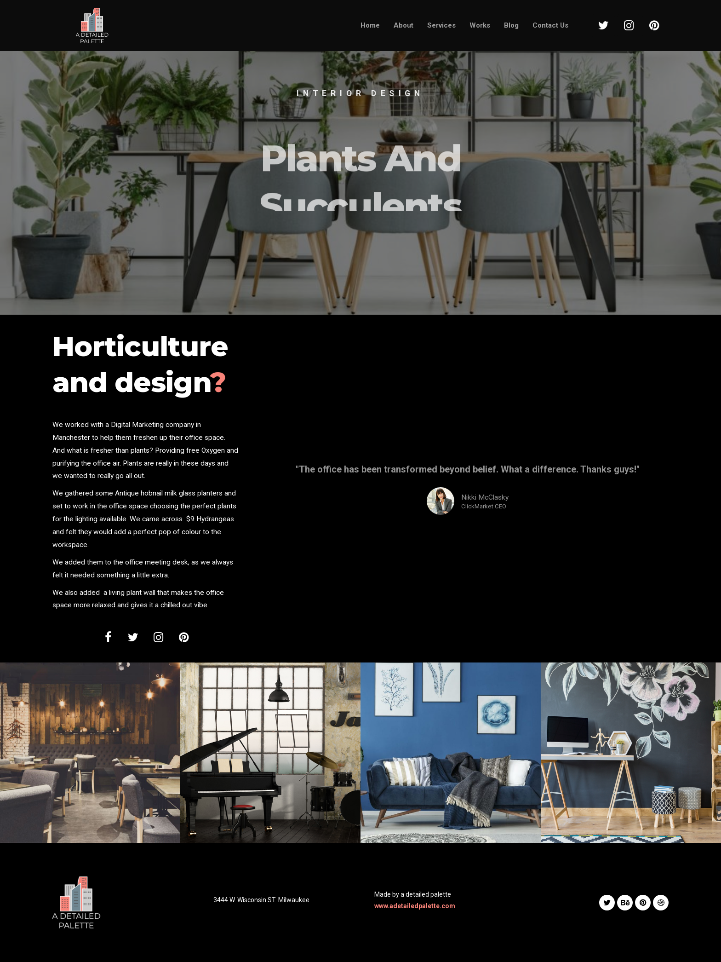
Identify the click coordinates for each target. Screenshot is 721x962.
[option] (360, 157)
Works (479, 25)
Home (370, 25)
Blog (511, 25)
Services (441, 25)
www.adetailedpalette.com (414, 906)
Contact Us (550, 25)
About (403, 25)
